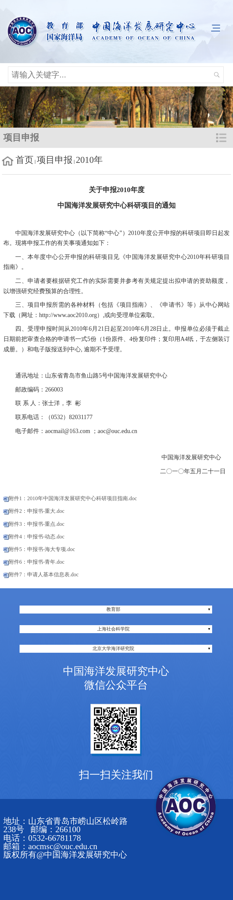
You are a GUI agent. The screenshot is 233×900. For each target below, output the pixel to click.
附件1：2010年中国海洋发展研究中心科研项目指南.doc (73, 498)
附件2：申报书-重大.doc (36, 511)
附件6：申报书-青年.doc (36, 562)
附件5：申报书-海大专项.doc (42, 549)
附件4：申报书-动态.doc (36, 536)
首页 (24, 160)
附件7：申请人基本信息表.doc (44, 574)
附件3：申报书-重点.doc (36, 524)
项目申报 (55, 160)
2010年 (89, 160)
